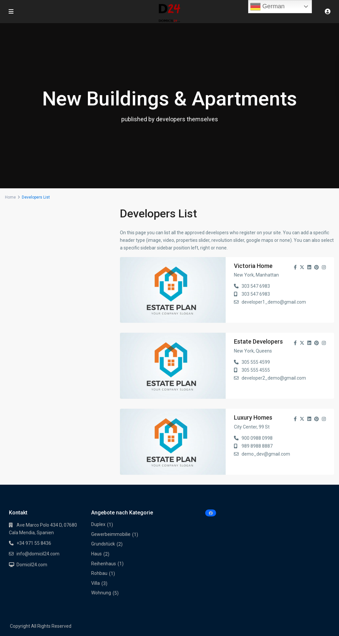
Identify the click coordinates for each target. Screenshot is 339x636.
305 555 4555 (256, 370)
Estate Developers (258, 341)
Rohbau (99, 573)
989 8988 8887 (257, 446)
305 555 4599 (256, 362)
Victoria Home (253, 265)
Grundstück (103, 543)
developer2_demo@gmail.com (274, 378)
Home (10, 197)
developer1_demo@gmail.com (274, 302)
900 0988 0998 (257, 438)
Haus (96, 553)
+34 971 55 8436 (34, 543)
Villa (95, 583)
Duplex (98, 524)
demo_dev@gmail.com (266, 454)
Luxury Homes (253, 417)
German (267, 6)
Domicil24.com (32, 564)
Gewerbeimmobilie (111, 534)
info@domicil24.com (38, 553)
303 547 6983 (256, 286)
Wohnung (101, 592)
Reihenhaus (103, 563)
